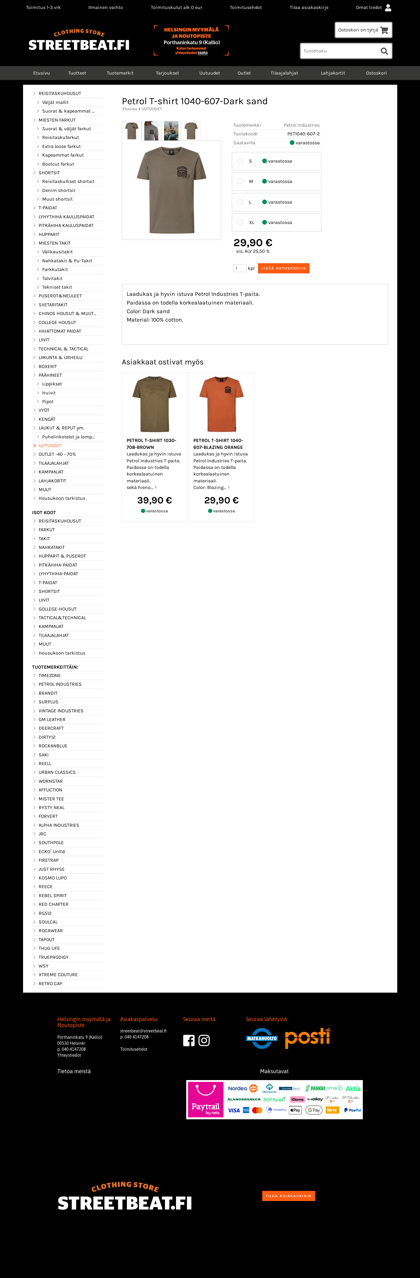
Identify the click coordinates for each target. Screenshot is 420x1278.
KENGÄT (43, 419)
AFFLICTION (47, 790)
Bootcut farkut (55, 164)
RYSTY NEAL (48, 808)
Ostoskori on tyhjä (363, 30)
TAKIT (41, 539)
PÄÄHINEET (47, 375)
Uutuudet (209, 73)
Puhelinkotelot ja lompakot (66, 437)
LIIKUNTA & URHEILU (57, 358)
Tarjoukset (167, 73)
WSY (40, 966)
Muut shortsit (54, 199)
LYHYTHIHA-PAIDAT (55, 574)
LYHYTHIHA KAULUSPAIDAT (63, 217)
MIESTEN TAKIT (51, 243)
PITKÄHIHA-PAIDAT (54, 565)
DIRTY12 (43, 737)
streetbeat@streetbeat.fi (143, 1031)
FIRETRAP (45, 860)
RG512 (41, 913)
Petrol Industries (302, 125)
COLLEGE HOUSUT (54, 322)
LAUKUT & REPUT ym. (58, 428)
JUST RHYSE (48, 869)
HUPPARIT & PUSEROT (59, 556)
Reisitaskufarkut (57, 137)
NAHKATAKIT (48, 547)
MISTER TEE (48, 799)
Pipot (45, 402)
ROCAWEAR (47, 931)
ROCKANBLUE (49, 746)
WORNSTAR (47, 781)
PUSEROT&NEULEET (57, 296)
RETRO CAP (47, 984)
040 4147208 (74, 1049)
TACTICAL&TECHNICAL (59, 618)
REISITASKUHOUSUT (56, 93)
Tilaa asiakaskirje (309, 7)
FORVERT (45, 816)
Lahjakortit (333, 73)
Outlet (244, 73)
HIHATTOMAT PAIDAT (56, 331)
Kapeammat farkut (60, 155)
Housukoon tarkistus (58, 498)
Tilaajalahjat (284, 73)
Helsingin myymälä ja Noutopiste (84, 1022)
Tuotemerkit (120, 73)
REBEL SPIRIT (49, 896)
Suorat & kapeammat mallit (66, 111)
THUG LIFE (46, 948)
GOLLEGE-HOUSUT (54, 609)
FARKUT (43, 530)
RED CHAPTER (50, 904)
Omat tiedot (374, 7)
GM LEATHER (49, 720)
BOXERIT (44, 367)
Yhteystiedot (69, 1055)
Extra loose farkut (58, 146)
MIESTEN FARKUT (53, 120)
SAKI (40, 755)
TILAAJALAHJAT (50, 463)
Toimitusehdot (246, 7)
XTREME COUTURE (55, 975)
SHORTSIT (46, 173)
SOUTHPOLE (48, 843)
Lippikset (49, 384)
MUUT (41, 490)
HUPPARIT (45, 234)
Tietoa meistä (74, 1071)
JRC (39, 834)
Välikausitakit (54, 252)
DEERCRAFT (48, 728)
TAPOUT (43, 940)
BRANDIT (44, 693)
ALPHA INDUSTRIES (55, 825)
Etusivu (41, 73)
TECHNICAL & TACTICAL (60, 349)
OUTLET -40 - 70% (54, 454)
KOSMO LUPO (49, 878)
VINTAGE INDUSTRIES (58, 711)
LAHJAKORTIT (49, 481)
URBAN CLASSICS (54, 772)
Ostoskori (376, 73)
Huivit (46, 393)
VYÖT (40, 410)
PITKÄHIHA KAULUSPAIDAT (62, 225)
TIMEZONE (46, 676)
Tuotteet (77, 73)
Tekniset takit (54, 287)
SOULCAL (44, 922)
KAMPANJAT (47, 472)
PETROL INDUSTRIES (57, 684)
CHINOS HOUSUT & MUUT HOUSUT (64, 314)
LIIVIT (40, 340)
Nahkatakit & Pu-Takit (64, 261)
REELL (41, 764)
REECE (42, 887)
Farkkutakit (52, 269)
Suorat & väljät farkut (63, 129)
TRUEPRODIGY (50, 957)
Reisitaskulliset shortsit (65, 181)
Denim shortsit (55, 190)
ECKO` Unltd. (49, 852)
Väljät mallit (52, 102)
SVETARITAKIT (49, 305)
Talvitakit (49, 278)
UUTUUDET (46, 446)
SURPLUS (45, 702)
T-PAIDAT (44, 208)
